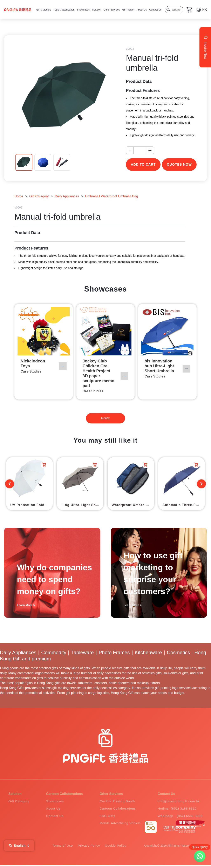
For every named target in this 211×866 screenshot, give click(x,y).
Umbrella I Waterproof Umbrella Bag (111, 196)
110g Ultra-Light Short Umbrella (82, 505)
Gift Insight (128, 9)
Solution (96, 9)
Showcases (83, 9)
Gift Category (43, 9)
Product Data (138, 81)
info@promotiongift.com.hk (178, 801)
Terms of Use (62, 846)
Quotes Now (179, 164)
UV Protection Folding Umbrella (31, 505)
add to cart (143, 164)
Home (18, 196)
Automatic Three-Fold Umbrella (183, 505)
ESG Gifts (106, 816)
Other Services (111, 9)
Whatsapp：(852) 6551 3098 (180, 816)
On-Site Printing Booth (116, 801)
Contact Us (155, 9)
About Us (142, 9)
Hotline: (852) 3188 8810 (177, 808)
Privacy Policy (88, 846)
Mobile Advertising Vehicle (119, 823)
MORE (105, 418)
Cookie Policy (116, 846)
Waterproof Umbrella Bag (133, 505)
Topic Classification (64, 9)
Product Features (143, 90)
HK (204, 9)
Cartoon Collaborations (116, 808)
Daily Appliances (67, 196)
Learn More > (26, 605)
